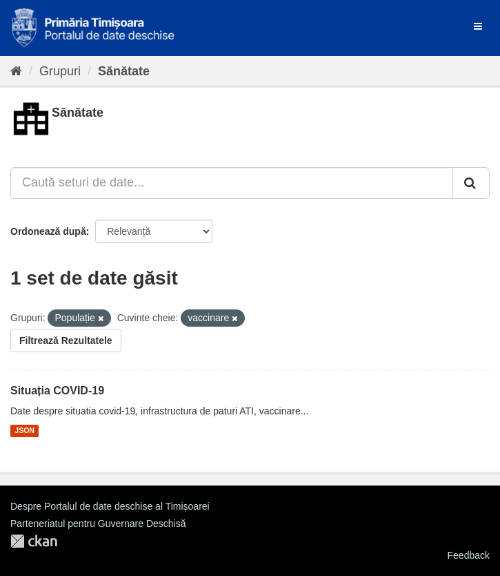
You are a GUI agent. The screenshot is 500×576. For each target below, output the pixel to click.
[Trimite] (471, 183)
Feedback (469, 555)
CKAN (33, 541)
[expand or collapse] (478, 26)
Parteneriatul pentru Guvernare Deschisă (98, 523)
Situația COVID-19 (57, 390)
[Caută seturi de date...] (231, 183)
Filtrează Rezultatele (65, 340)
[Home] (16, 71)
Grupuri (60, 71)
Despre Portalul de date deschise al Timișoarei (110, 506)
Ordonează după (48, 231)
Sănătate (124, 71)
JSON (24, 431)
